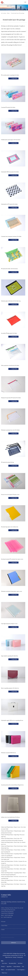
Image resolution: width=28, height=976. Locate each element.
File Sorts (16, 876)
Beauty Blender (17, 966)
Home (8, 13)
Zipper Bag (16, 834)
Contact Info (6, 895)
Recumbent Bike (12, 963)
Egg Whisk (9, 966)
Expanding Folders (18, 853)
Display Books (17, 857)
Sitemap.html (20, 957)
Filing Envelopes (17, 831)
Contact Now (14, 78)
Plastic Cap (4, 972)
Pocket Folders (17, 849)
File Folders (16, 865)
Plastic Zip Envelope (18, 846)
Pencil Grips (16, 838)
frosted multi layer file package (17, 13)
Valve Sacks (4, 963)
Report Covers (17, 827)
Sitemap (14, 957)
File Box (16, 861)
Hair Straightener (21, 969)
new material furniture (10, 969)
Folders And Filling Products (7, 827)
